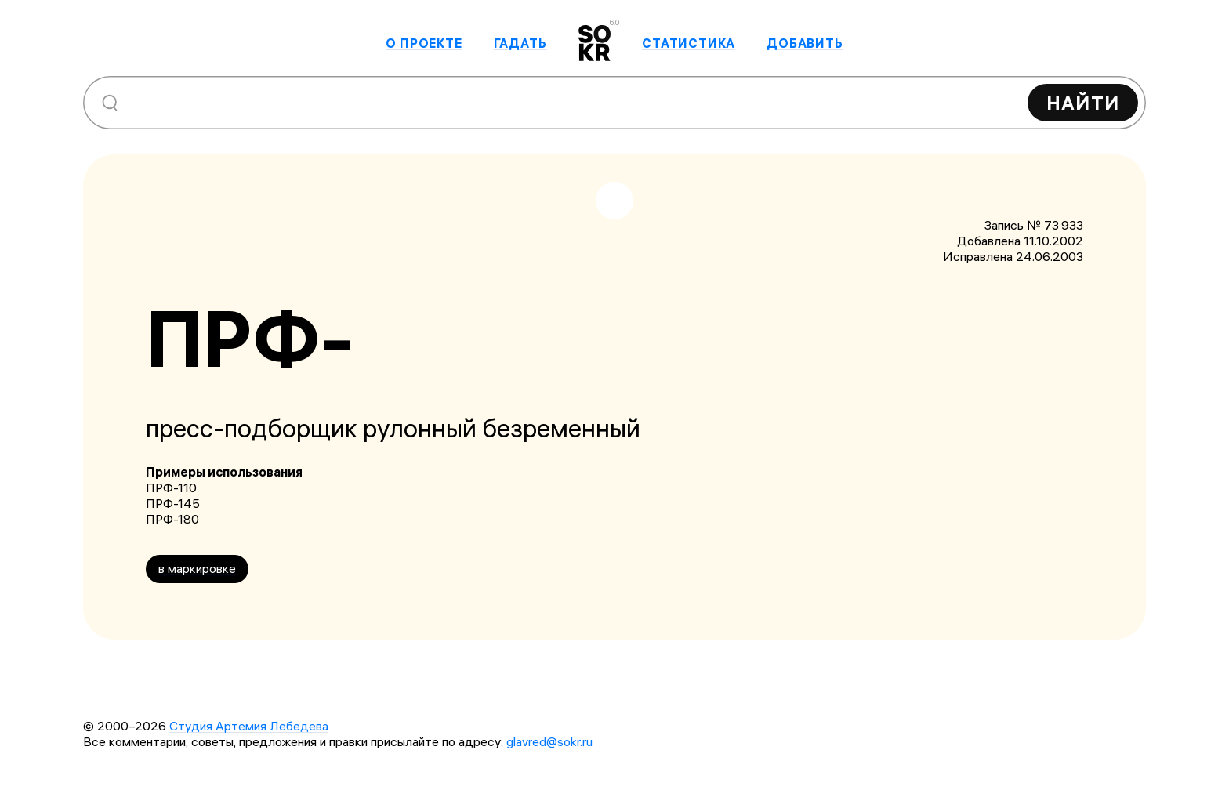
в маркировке (197, 568)
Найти (1082, 102)
